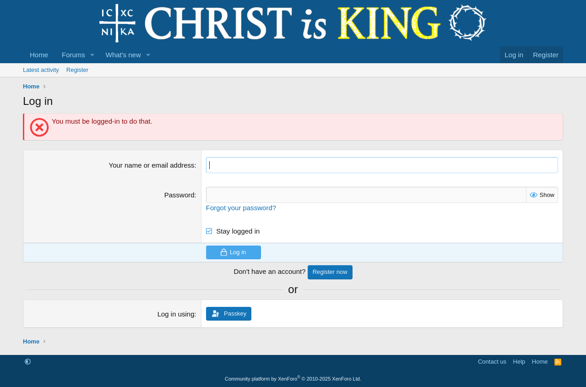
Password (179, 195)
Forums (73, 55)
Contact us (492, 361)
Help (519, 361)
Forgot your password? (241, 208)
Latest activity (41, 69)
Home (39, 55)
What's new (123, 55)
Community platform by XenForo (293, 379)
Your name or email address (152, 165)
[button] (92, 54)
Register (77, 69)
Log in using (176, 314)
